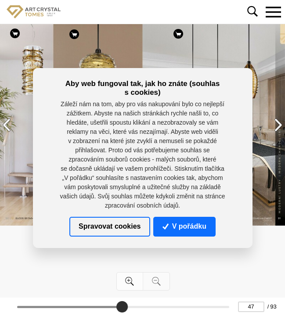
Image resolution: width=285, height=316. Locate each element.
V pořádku (184, 226)
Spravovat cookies (110, 226)
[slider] (122, 306)
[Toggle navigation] (273, 12)
